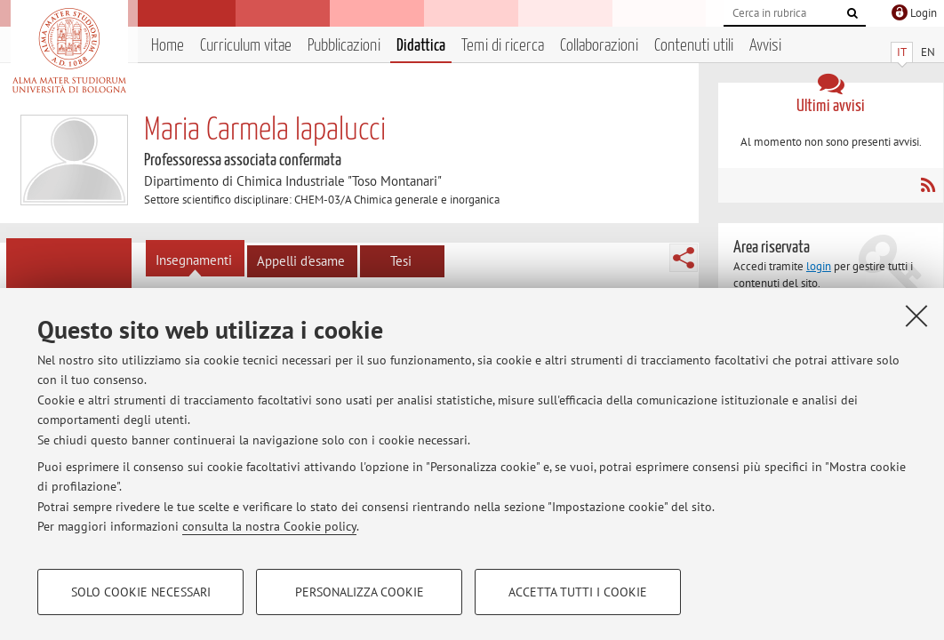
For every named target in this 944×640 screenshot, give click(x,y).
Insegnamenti (194, 260)
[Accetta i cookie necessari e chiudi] (916, 315)
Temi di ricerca (502, 45)
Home (167, 45)
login (818, 266)
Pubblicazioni (344, 45)
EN (928, 52)
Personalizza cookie (359, 592)
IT (902, 52)
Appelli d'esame (301, 260)
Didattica (420, 45)
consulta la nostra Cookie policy (269, 526)
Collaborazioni (599, 45)
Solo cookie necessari (141, 592)
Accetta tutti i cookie (577, 592)
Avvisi (765, 45)
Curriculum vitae (246, 45)
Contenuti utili (693, 45)
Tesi (401, 260)
